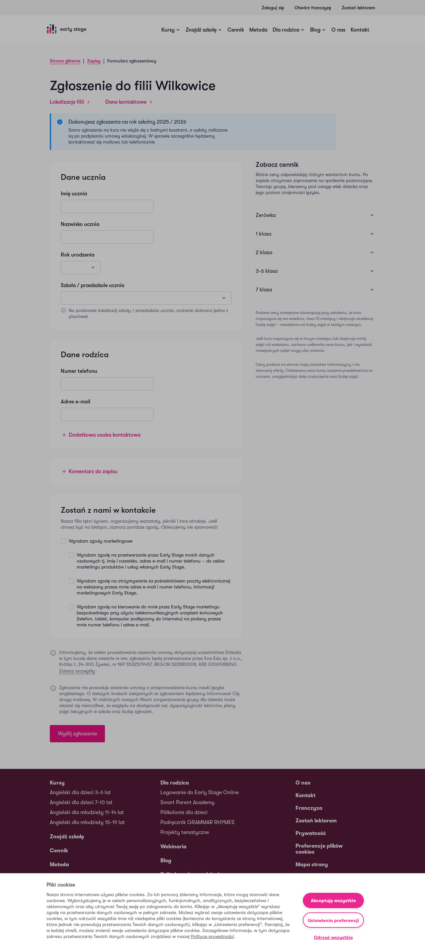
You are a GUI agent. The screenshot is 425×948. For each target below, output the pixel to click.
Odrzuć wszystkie (333, 937)
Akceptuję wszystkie (333, 900)
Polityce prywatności (212, 936)
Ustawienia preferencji (333, 920)
